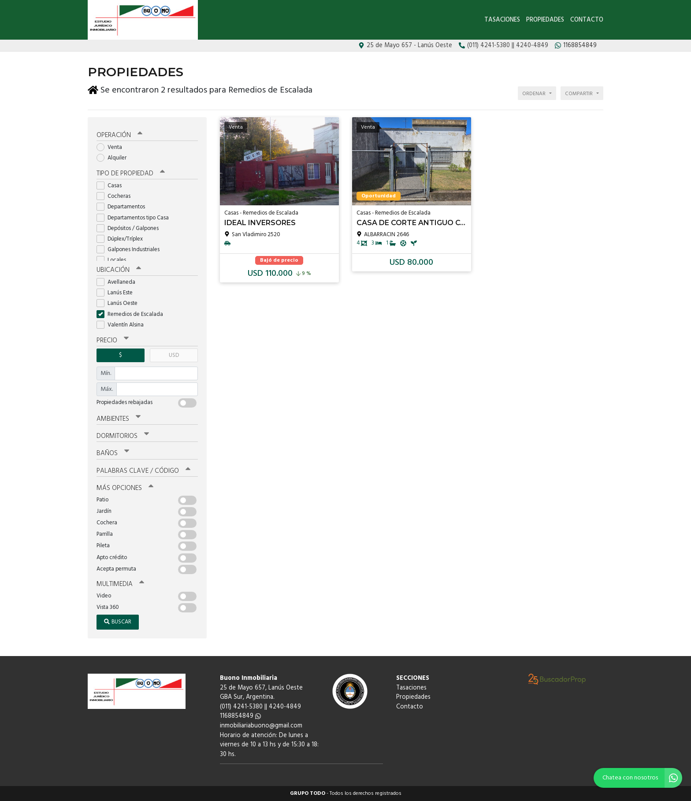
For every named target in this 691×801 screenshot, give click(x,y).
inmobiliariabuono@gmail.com (261, 726)
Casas (112, 186)
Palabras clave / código (143, 471)
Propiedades (545, 20)
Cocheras (116, 196)
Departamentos (124, 207)
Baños (113, 453)
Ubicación (119, 270)
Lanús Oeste (120, 303)
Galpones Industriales (131, 249)
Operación (119, 135)
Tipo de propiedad (131, 173)
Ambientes (119, 419)
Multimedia (120, 584)
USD (174, 355)
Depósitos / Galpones (130, 228)
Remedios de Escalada (133, 314)
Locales (114, 260)
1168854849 (240, 716)
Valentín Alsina (123, 325)
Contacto (586, 20)
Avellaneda (119, 282)
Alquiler (114, 158)
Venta (112, 147)
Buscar (117, 622)
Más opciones (125, 488)
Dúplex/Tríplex (123, 239)
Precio (113, 340)
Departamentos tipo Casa (136, 218)
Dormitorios (123, 436)
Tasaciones (502, 20)
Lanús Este (117, 293)
